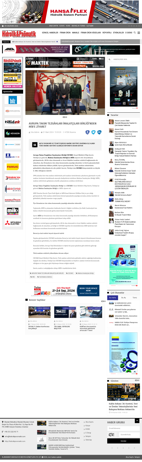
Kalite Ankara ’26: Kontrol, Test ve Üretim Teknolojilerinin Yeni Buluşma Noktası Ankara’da (54, 42)
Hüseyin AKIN (119, 193)
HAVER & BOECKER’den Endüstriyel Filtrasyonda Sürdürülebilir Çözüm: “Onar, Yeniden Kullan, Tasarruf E (64, 447)
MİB (39, 216)
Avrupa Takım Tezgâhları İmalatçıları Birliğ (48, 186)
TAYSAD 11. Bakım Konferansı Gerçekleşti (38, 327)
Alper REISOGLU (121, 143)
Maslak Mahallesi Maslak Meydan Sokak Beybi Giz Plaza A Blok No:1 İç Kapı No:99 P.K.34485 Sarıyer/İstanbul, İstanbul (18, 424)
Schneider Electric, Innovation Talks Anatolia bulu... (126, 317)
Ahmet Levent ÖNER (122, 121)
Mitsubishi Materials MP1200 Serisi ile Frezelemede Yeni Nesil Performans (63, 432)
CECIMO (70, 155)
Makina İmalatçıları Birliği (47, 188)
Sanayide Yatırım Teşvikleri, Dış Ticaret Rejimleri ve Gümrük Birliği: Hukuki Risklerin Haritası (126, 153)
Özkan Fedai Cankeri (122, 220)
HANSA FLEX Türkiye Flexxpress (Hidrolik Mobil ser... (126, 324)
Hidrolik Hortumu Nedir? (123, 195)
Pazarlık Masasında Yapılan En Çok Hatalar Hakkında (126, 124)
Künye (62, 26)
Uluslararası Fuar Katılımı (123, 208)
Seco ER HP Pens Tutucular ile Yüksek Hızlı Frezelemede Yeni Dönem (64, 439)
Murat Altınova (120, 205)
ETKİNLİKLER (118, 33)
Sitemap (89, 440)
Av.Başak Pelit (120, 149)
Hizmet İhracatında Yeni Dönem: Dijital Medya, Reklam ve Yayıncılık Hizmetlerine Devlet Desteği (126, 135)
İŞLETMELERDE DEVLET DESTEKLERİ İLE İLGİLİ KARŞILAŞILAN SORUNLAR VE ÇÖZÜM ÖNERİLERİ (125, 185)
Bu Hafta (112, 298)
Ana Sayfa (53, 26)
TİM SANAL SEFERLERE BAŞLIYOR (62, 327)
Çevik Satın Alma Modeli (123, 145)
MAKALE (75, 33)
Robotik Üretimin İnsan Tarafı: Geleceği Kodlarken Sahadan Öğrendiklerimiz (125, 173)
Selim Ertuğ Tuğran (122, 230)
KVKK (68, 26)
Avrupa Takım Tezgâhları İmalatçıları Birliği (49, 155)
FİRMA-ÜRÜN (65, 33)
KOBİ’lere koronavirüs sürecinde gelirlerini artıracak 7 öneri (88, 328)
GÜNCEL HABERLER (50, 33)
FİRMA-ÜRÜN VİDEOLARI (91, 33)
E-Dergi (88, 433)
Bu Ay (123, 298)
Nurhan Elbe (119, 212)
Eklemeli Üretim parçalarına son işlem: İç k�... (125, 311)
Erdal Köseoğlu (120, 179)
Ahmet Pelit (119, 129)
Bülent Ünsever (120, 168)
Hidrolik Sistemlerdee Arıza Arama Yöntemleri (124, 163)
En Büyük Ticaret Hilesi (123, 215)
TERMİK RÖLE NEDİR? (122, 201)
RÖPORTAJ (106, 33)
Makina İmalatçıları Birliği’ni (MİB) (61, 158)
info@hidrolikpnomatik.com (13, 436)
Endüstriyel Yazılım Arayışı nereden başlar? (124, 234)
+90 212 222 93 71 (10, 432)
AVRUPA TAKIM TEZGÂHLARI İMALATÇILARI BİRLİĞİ (47, 273)
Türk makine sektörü (45, 277)
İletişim (90, 26)
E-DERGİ (128, 33)
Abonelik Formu (78, 26)
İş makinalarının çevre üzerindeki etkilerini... (123, 304)
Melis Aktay (119, 199)
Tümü (135, 298)
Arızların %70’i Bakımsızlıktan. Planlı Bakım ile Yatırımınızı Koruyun (125, 224)
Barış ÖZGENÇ (120, 160)
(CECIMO (69, 186)
